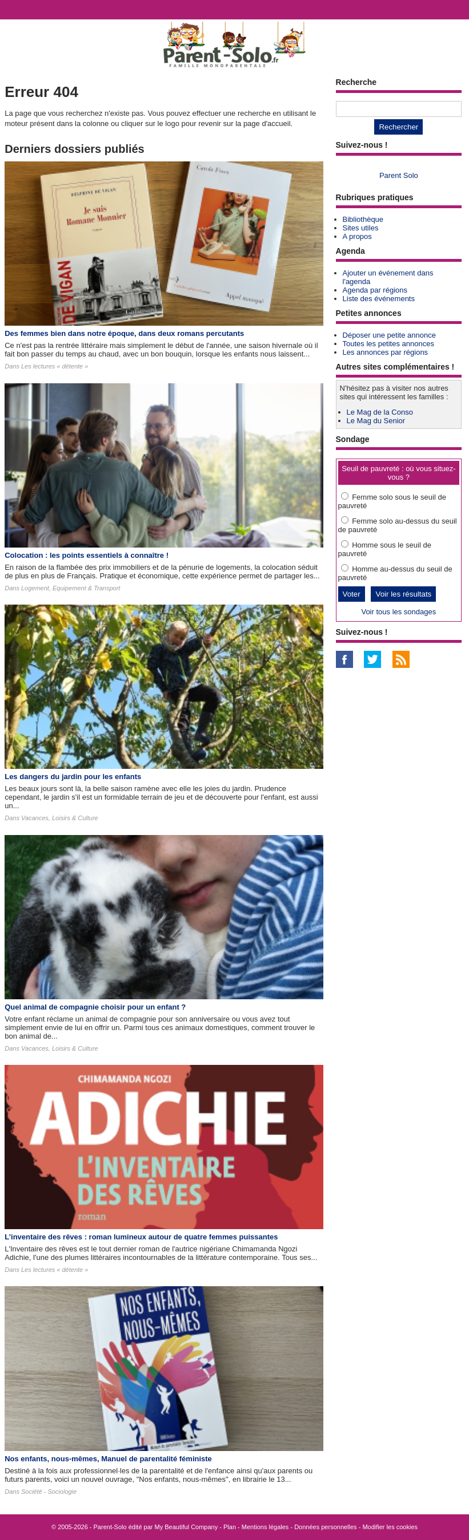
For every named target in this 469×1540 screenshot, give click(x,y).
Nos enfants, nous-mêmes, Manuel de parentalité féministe (108, 1458)
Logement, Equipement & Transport (70, 588)
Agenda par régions (375, 290)
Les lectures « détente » (54, 366)
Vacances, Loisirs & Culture (59, 817)
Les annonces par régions (385, 352)
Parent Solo (398, 175)
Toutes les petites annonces (388, 343)
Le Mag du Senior (376, 420)
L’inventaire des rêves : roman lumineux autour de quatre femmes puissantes (141, 1237)
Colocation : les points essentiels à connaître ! (87, 555)
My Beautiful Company (186, 1526)
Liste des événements (379, 298)
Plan (229, 1526)
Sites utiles (361, 228)
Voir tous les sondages (398, 611)
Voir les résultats (403, 594)
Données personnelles (325, 1526)
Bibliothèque (363, 219)
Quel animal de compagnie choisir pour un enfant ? (95, 1007)
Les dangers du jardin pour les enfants (73, 776)
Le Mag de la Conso (380, 412)
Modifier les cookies (390, 1526)
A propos (357, 236)
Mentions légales (265, 1526)
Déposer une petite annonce (389, 335)
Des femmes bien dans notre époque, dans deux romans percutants (124, 333)
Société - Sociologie (49, 1491)
